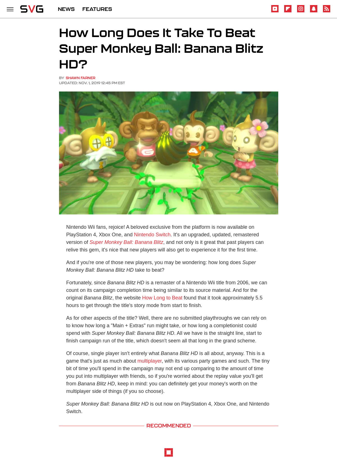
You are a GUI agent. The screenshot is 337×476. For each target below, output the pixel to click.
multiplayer (149, 361)
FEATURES (97, 9)
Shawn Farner (80, 78)
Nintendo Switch (152, 234)
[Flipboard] (287, 11)
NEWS (66, 9)
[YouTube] (275, 11)
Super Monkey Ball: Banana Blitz (126, 242)
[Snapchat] (313, 11)
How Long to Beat (162, 298)
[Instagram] (300, 11)
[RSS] (326, 11)
